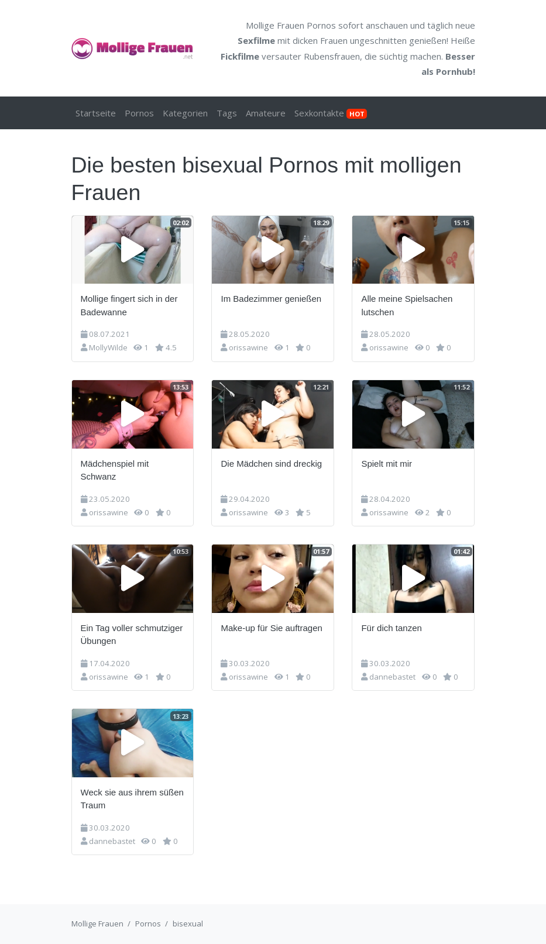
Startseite (95, 113)
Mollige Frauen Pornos (291, 25)
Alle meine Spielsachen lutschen (406, 305)
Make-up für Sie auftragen (271, 628)
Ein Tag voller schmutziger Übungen (132, 634)
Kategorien (185, 113)
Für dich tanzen (391, 628)
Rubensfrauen (332, 56)
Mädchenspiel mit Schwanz (115, 470)
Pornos (139, 113)
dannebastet (392, 676)
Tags (227, 113)
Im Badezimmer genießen (271, 299)
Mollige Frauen (97, 923)
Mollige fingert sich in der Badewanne (129, 305)
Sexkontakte (330, 113)
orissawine (248, 347)
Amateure (266, 113)
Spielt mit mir (386, 463)
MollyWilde (108, 347)
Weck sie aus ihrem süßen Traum (132, 799)
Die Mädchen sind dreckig (271, 463)
